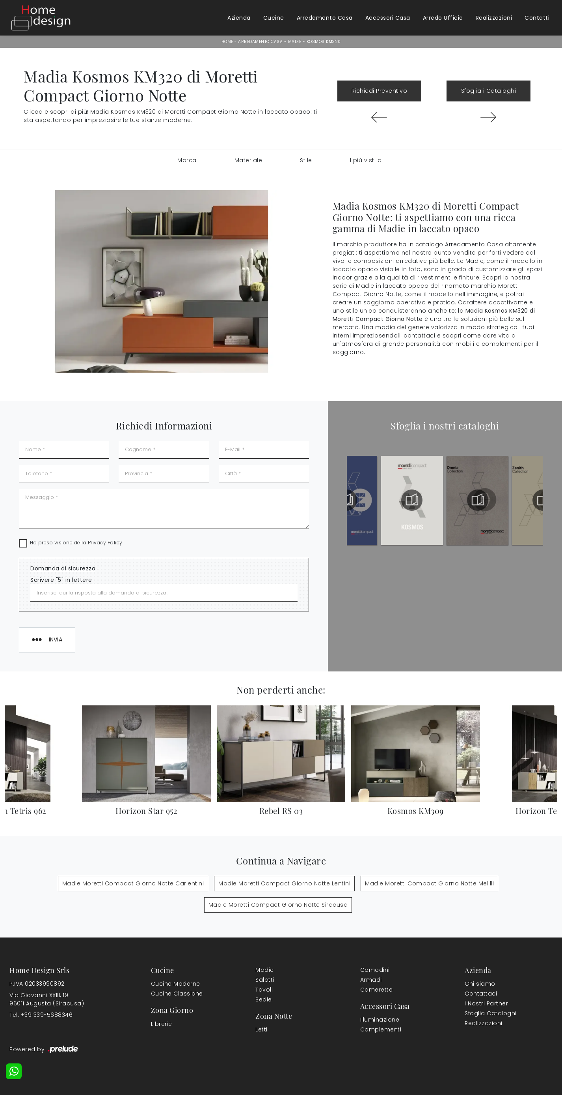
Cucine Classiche (177, 994)
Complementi (381, 1029)
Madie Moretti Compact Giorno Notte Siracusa (278, 905)
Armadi (371, 980)
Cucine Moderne (175, 984)
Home (227, 42)
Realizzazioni (494, 18)
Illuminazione (380, 1020)
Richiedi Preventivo (380, 91)
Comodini (375, 970)
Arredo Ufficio (443, 18)
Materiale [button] (248, 160)
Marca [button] (187, 160)
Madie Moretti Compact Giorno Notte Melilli (429, 883)
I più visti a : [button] (367, 160)
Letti (261, 1029)
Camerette (376, 990)
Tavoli (264, 990)
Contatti (537, 18)
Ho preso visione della (76, 542)
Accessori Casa (387, 18)
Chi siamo (480, 984)
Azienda (239, 18)
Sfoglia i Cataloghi (488, 91)
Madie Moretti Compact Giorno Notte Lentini (284, 883)
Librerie (161, 1024)
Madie (294, 42)
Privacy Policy (105, 542)
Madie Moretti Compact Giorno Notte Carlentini (133, 883)
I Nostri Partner (486, 1003)
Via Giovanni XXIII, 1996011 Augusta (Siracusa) (46, 999)
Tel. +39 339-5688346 (41, 1015)
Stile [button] (306, 160)
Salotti (264, 980)
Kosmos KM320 (324, 42)
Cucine (273, 18)
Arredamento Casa (325, 18)
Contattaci (481, 994)
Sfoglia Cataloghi (491, 1013)
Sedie (263, 999)
